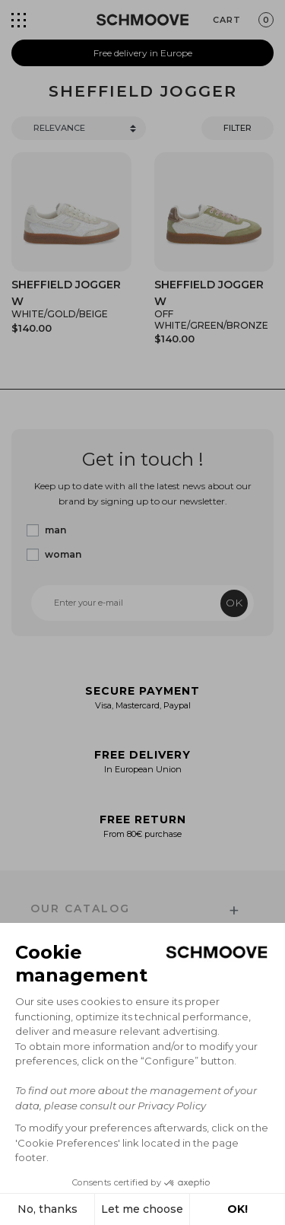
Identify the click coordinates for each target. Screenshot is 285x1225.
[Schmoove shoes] (142, 19)
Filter (237, 128)
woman (63, 554)
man (55, 530)
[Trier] (78, 128)
